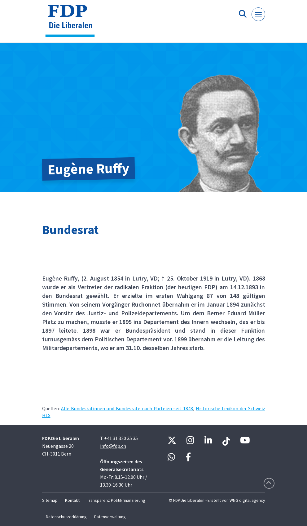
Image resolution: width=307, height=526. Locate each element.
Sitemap (50, 500)
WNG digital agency (247, 500)
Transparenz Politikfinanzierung (116, 500)
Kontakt (72, 500)
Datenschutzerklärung (66, 516)
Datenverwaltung (110, 516)
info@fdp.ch (113, 446)
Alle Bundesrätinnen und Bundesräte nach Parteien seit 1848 (127, 408)
